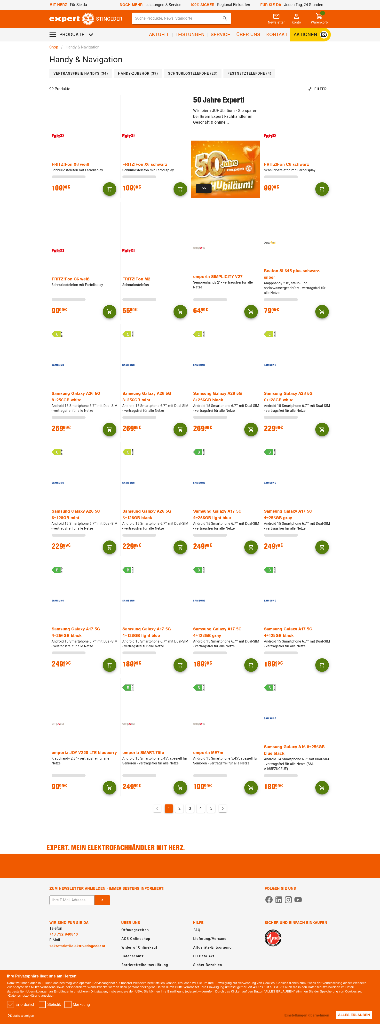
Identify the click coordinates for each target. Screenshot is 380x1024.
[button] (22, 1015)
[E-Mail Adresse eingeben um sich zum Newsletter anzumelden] (72, 900)
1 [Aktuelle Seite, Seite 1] (169, 808)
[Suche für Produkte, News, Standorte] (178, 18)
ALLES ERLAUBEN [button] (353, 1015)
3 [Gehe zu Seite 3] (190, 808)
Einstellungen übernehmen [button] (305, 1015)
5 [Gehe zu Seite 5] (211, 808)
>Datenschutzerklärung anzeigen (30, 995)
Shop (53, 47)
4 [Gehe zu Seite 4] (200, 808)
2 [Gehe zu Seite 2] (179, 808)
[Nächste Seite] (223, 808)
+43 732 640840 (63, 934)
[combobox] (181, 18)
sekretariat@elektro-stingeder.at (77, 946)
